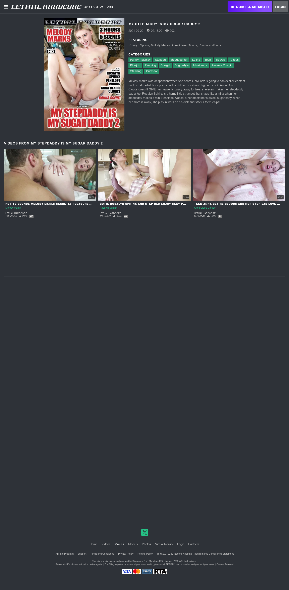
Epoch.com (72, 564)
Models (133, 544)
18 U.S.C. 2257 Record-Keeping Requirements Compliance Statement (195, 553)
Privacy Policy (125, 553)
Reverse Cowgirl (222, 65)
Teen (208, 59)
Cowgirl (165, 65)
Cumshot (152, 71)
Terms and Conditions (102, 553)
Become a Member (250, 6)
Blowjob (135, 65)
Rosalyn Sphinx (138, 45)
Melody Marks (160, 45)
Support (82, 553)
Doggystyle (182, 65)
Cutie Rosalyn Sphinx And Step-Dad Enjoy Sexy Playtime (148, 204)
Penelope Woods (210, 45)
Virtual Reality (164, 544)
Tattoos (234, 59)
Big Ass (220, 59)
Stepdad (160, 59)
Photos (146, 544)
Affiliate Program (65, 553)
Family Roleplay (140, 59)
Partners (193, 544)
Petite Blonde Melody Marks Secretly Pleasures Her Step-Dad (59, 204)
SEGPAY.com (172, 564)
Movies (119, 544)
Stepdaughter (179, 59)
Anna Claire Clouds (184, 45)
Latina (196, 59)
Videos (106, 544)
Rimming (150, 65)
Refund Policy (145, 553)
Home (94, 544)
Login (280, 7)
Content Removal (225, 564)
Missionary (200, 65)
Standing (135, 71)
